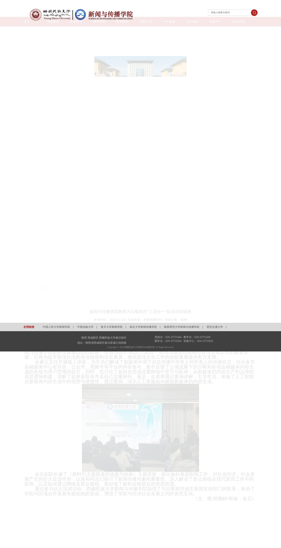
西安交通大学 (215, 327)
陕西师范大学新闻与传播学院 (181, 327)
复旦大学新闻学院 (112, 327)
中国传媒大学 (85, 327)
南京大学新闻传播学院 (143, 327)
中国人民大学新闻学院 (56, 327)
